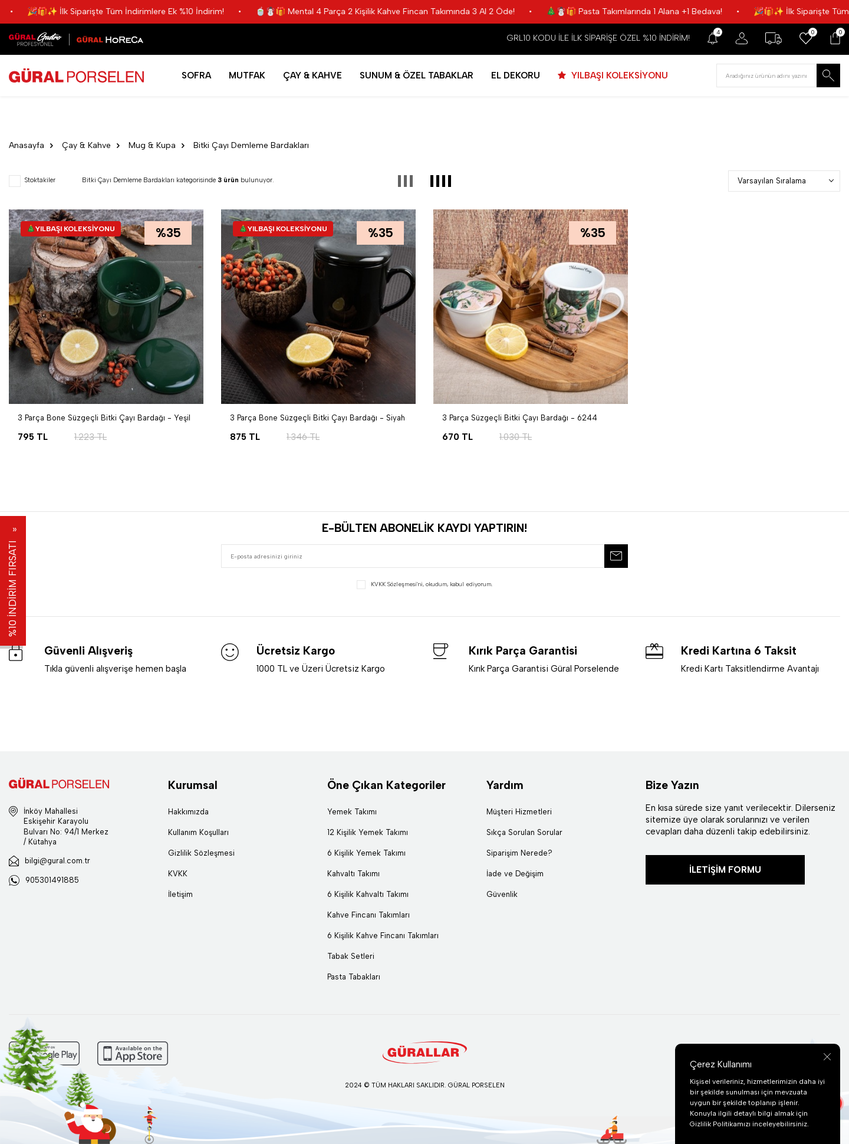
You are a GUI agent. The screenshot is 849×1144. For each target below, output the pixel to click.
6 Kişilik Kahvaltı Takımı (368, 894)
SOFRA (196, 75)
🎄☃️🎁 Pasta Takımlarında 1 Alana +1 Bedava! (669, 11)
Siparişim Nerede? (519, 853)
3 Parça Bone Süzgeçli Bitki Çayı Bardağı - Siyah (317, 417)
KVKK (177, 873)
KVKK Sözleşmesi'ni (397, 584)
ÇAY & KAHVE (312, 75)
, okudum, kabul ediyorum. (424, 584)
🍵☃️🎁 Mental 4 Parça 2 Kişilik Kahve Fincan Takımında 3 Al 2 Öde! (420, 11)
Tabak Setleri (350, 956)
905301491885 (52, 880)
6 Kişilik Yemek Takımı (366, 853)
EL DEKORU (515, 75)
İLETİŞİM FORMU (725, 869)
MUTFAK (247, 75)
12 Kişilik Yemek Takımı (367, 832)
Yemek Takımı (352, 811)
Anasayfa (26, 145)
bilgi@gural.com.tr (57, 860)
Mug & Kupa (152, 145)
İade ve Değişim (515, 873)
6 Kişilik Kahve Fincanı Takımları (383, 935)
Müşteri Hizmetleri (519, 811)
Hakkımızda (188, 811)
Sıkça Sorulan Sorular (524, 832)
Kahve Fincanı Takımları (368, 914)
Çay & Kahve (86, 145)
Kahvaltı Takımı (353, 873)
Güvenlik (502, 894)
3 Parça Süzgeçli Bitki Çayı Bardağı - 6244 (519, 417)
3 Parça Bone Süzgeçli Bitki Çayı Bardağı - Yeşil (104, 417)
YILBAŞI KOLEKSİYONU (618, 75)
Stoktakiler (32, 181)
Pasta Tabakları (353, 976)
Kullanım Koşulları (198, 832)
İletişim (180, 894)
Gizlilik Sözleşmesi (201, 853)
